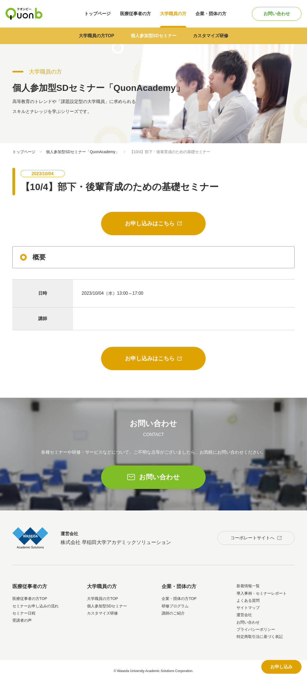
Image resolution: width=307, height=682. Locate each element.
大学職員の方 (173, 13)
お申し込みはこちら (150, 223)
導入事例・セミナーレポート (262, 593)
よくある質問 (248, 600)
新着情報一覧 (248, 586)
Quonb (24, 14)
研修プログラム (175, 606)
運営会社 (244, 615)
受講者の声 (22, 620)
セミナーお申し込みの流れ (35, 606)
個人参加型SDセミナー (153, 35)
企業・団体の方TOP (179, 598)
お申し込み (281, 666)
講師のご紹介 (173, 613)
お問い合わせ (276, 13)
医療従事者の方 (135, 13)
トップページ (97, 13)
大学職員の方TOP (96, 35)
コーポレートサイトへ (252, 537)
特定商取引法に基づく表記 (260, 636)
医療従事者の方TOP (29, 598)
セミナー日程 (24, 613)
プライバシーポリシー (256, 629)
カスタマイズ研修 (210, 35)
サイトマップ (248, 607)
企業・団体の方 (210, 13)
